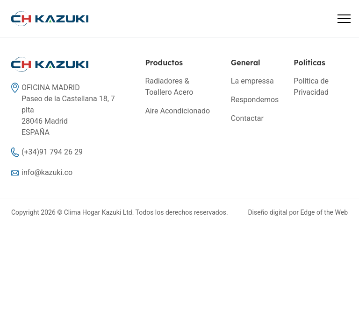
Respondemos (255, 99)
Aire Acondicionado (177, 110)
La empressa (252, 81)
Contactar (247, 118)
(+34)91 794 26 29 (52, 151)
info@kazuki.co (47, 172)
